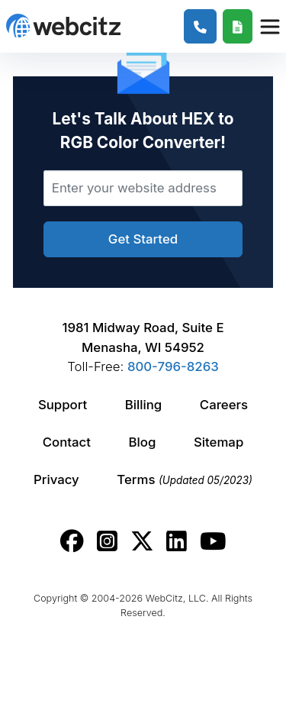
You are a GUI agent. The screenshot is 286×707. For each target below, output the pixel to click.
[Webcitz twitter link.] (142, 541)
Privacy (56, 479)
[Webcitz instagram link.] (107, 541)
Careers (224, 404)
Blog (142, 442)
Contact (67, 442)
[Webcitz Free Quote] (237, 26)
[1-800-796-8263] (200, 26)
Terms (184, 479)
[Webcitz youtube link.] (213, 541)
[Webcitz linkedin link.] (176, 541)
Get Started (143, 239)
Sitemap (218, 442)
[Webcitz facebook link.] (72, 541)
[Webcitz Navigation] (269, 26)
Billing (143, 404)
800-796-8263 (173, 366)
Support (62, 404)
